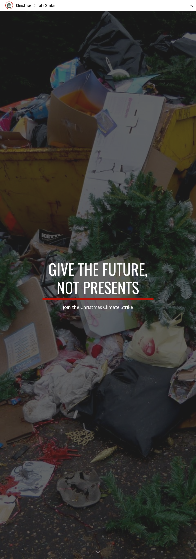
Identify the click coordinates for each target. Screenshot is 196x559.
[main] (98, 285)
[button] (191, 5)
